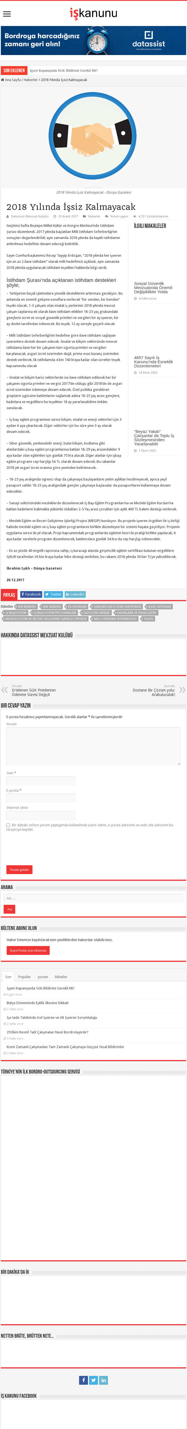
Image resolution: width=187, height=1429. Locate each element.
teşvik (148, 619)
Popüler (24, 977)
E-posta (13, 790)
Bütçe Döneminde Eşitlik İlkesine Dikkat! (37, 1003)
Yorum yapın (119, 216)
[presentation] (48, 849)
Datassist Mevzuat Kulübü (30, 216)
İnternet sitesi (17, 808)
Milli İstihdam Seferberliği (115, 619)
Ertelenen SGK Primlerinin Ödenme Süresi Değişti (40, 690)
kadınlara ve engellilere (137, 613)
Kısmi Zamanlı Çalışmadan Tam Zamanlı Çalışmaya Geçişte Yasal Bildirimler (65, 1047)
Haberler (31, 80)
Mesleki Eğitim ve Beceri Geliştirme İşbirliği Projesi (46, 619)
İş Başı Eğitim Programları (55, 613)
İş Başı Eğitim (16, 613)
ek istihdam (77, 607)
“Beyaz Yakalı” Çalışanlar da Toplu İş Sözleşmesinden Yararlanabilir (154, 437)
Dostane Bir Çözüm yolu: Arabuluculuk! (146, 690)
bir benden (27, 607)
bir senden (52, 607)
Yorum (11, 724)
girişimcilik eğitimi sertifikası (117, 607)
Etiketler (61, 977)
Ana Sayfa (11, 80)
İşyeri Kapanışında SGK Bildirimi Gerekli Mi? (63, 70)
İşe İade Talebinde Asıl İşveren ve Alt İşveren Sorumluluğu (52, 1017)
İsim (11, 773)
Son (8, 977)
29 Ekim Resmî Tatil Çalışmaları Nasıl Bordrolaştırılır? (48, 1032)
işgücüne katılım (97, 613)
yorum (43, 977)
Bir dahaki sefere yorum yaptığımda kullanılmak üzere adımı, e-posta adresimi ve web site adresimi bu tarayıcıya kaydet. (89, 827)
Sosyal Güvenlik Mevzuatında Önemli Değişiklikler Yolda (153, 287)
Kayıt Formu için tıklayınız (28, 950)
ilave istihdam (159, 607)
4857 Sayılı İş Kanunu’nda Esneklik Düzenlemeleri (153, 361)
